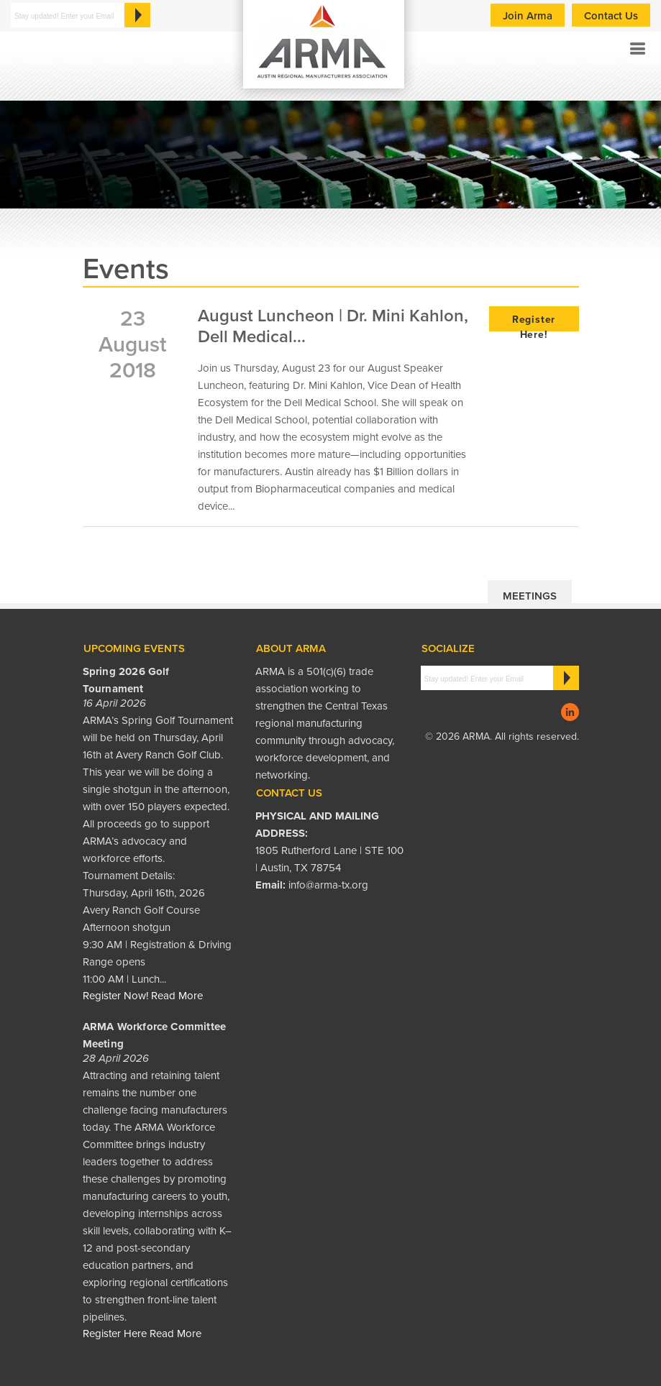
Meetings (530, 595)
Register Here (115, 1333)
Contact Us (611, 15)
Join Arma (527, 15)
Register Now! (115, 995)
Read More (177, 995)
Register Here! (533, 322)
